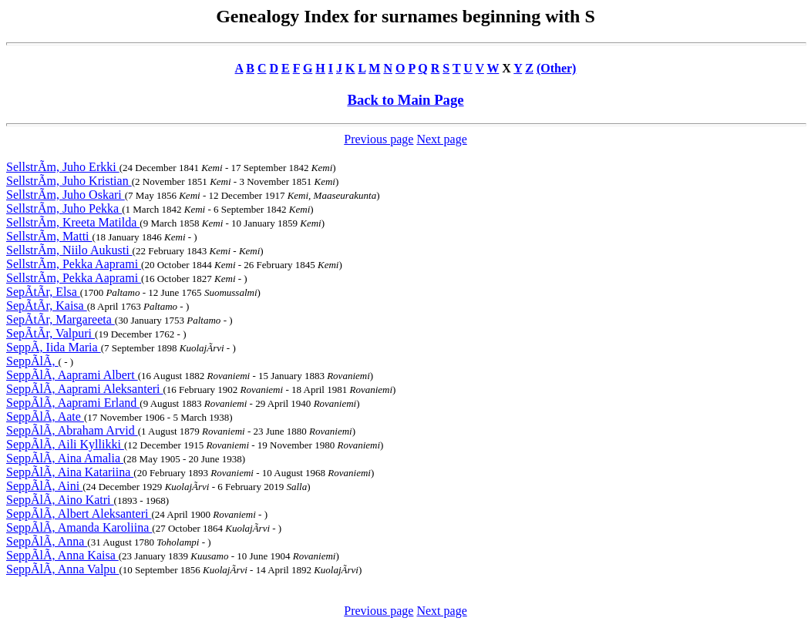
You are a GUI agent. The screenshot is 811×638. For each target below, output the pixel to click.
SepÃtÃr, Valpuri (50, 333)
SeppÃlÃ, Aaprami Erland (73, 402)
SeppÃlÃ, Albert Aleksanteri (78, 513)
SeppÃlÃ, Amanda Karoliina (79, 527)
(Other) (557, 68)
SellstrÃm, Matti (49, 236)
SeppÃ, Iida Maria (53, 347)
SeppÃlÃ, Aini (44, 485)
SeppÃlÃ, (32, 361)
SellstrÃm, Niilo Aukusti (69, 250)
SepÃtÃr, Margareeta (60, 319)
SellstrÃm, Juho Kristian (69, 180)
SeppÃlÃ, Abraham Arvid (72, 430)
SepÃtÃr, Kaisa (46, 305)
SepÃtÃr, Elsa (43, 291)
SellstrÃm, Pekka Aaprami (73, 263)
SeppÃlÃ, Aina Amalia (64, 458)
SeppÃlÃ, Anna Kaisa (62, 555)
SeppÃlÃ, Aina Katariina (69, 471)
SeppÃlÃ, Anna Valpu (62, 569)
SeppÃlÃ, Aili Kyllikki (65, 444)
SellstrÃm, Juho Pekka (64, 208)
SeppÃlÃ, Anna (46, 541)
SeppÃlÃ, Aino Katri (60, 499)
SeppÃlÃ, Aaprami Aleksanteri (84, 388)
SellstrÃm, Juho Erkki (62, 166)
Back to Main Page (405, 100)
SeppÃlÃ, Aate (45, 416)
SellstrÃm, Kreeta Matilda (73, 222)
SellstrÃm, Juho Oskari (65, 194)
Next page (441, 139)
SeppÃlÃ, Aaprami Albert (72, 374)
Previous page (378, 139)
